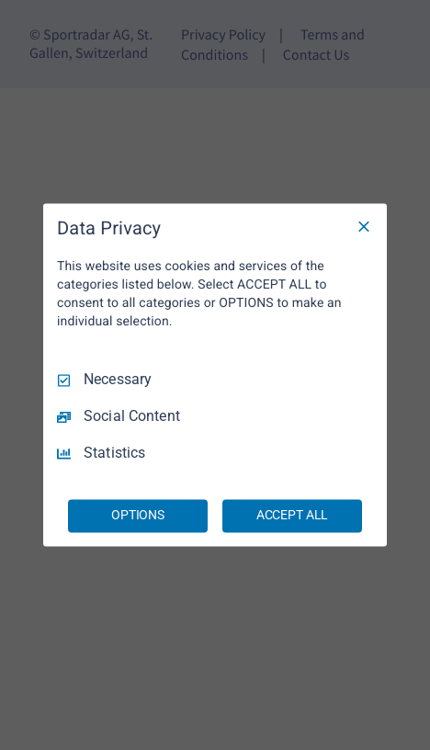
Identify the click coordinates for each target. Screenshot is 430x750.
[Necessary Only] (364, 226)
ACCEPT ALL (292, 515)
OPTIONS (137, 515)
